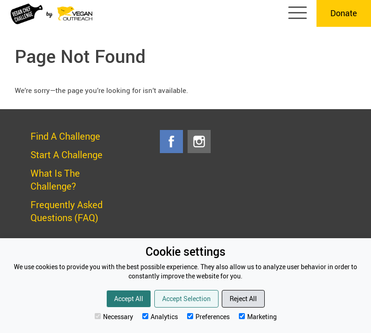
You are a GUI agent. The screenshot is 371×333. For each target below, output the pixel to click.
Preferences (208, 316)
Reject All (243, 298)
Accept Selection (186, 298)
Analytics (160, 316)
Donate (343, 12)
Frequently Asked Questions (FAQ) (66, 211)
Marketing (258, 316)
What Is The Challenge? (55, 179)
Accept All (128, 298)
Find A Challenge (65, 136)
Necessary (114, 316)
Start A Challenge (66, 154)
